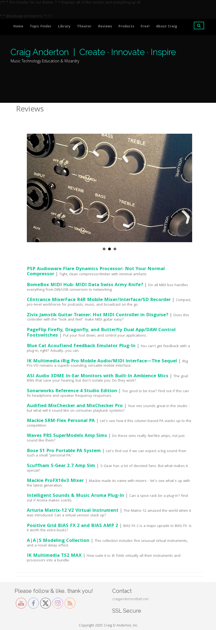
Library (64, 27)
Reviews (105, 27)
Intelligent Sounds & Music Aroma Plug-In (75, 496)
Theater (84, 27)
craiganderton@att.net (130, 599)
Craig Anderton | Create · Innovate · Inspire (93, 52)
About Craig (166, 27)
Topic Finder (40, 27)
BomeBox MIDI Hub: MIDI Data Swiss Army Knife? (85, 285)
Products (126, 27)
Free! (145, 27)
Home (18, 27)
